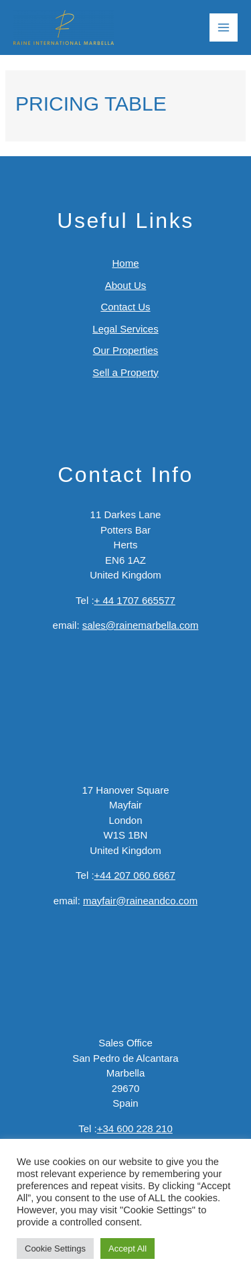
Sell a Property (125, 372)
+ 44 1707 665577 (134, 600)
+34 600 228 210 (135, 1128)
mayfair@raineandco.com (140, 900)
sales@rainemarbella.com (140, 625)
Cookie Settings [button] (55, 1248)
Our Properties (126, 350)
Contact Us (125, 306)
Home (125, 263)
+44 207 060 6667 (134, 875)
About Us (126, 285)
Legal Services (125, 328)
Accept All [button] (127, 1248)
